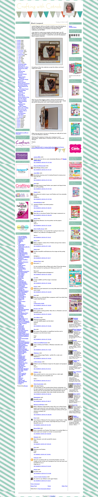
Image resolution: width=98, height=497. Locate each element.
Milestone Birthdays (23, 309)
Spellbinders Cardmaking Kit (22, 359)
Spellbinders (21, 357)
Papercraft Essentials (21, 326)
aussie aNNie (37, 157)
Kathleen (36, 372)
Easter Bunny (21, 65)
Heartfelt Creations (23, 290)
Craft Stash (21, 255)
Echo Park (21, 280)
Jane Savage (37, 211)
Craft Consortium (23, 253)
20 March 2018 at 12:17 (42, 258)
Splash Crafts (22, 360)
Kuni (35, 447)
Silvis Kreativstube (38, 384)
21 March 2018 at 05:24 (42, 444)
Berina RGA (37, 428)
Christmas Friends (75, 319)
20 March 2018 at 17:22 (42, 349)
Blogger (26, 385)
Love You (75, 404)
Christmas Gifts (22, 64)
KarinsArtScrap (38, 202)
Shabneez (36, 353)
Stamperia (21, 361)
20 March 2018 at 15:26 (42, 326)
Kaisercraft (21, 299)
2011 (18, 127)
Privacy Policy (72, 27)
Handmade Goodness (24, 83)
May (19, 60)
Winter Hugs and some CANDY (77, 330)
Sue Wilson (21, 365)
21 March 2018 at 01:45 (42, 424)
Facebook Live (22, 281)
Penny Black (21, 329)
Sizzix (20, 354)
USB (19, 376)
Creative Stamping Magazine (23, 262)
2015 (19, 121)
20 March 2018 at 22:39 (43, 414)
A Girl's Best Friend (23, 88)
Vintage (20, 379)
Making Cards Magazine (21, 77)
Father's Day (21, 285)
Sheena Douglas (22, 349)
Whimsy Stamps (22, 381)
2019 (19, 47)
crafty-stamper (38, 361)
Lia (34, 277)
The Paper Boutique (23, 368)
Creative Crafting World (49, 147)
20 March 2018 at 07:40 (43, 180)
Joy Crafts (21, 297)
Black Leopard (22, 82)
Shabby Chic (21, 346)
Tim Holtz (20, 371)
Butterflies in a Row (23, 67)
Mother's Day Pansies (21, 104)
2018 (19, 48)
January (20, 117)
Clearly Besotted (22, 252)
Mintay (20, 311)
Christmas (21, 250)
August (20, 55)
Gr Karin (36, 206)
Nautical (20, 315)
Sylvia (35, 249)
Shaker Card (21, 347)
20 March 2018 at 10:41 (42, 237)
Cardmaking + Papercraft (21, 245)
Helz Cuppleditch (22, 292)
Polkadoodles (21, 332)
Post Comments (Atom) (44, 488)
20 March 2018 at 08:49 (43, 215)
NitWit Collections (23, 318)
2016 (19, 120)
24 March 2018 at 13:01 (42, 480)
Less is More (21, 301)
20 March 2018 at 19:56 (42, 358)
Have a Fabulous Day (77, 372)
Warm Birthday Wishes (22, 91)
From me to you (22, 109)
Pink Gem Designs (23, 330)
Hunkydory (21, 295)
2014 (19, 123)
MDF (19, 302)
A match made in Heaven (22, 111)
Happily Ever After (23, 68)
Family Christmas (22, 284)
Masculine (21, 308)
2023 (19, 41)
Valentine (20, 378)
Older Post (64, 486)
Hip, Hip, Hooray (22, 98)
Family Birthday (22, 282)
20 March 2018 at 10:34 (42, 225)
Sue (35, 329)
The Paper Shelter (23, 369)
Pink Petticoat (22, 331)
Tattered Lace (22, 366)
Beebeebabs (37, 397)
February (20, 116)
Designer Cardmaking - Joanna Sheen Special (22, 268)
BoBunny (20, 241)
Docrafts (20, 277)
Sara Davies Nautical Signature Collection (23, 342)
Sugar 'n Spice (76, 393)
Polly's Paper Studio (23, 333)
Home (49, 486)
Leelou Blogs (52, 495)
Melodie (36, 437)
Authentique (21, 238)
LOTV (19, 300)
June (19, 58)
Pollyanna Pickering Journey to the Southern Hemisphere (44, 148)
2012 (19, 125)
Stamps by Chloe (22, 362)
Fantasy (75, 350)
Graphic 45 (21, 289)
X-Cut (20, 383)
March (20, 62)
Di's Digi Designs (22, 272)
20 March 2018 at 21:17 (42, 380)
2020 (19, 46)
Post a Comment (35, 483)
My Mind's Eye (22, 314)
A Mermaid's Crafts (39, 303)
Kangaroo (20, 72)
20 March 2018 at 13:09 (42, 292)
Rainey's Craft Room (39, 404)
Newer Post (34, 486)
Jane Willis (36, 173)
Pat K (35, 418)
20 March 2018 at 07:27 (43, 169)
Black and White (22, 99)
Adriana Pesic (37, 261)
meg (35, 183)
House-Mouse (22, 294)
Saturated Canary (23, 345)
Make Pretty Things (23, 79)
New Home (21, 317)
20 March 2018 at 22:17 (42, 401)
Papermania (21, 328)
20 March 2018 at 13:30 (42, 305)
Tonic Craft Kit (22, 373)
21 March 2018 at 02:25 (42, 433)
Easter (20, 279)
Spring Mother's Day (23, 97)
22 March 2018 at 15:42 (42, 466)
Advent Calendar (22, 237)
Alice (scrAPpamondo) (40, 165)
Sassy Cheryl (21, 344)
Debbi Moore (21, 265)
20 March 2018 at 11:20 (42, 246)
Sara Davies (21, 340)
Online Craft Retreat (23, 321)
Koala (19, 69)
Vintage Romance (76, 416)
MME (19, 303)
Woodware (21, 382)
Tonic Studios (22, 374)
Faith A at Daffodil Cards (40, 342)
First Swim (21, 114)
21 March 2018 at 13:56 (42, 454)
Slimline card (21, 355)
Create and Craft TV (39, 147)
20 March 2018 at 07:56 (43, 199)
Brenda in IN (37, 308)
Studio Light (21, 364)
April (19, 61)
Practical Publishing (23, 336)
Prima (19, 337)
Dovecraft (21, 278)
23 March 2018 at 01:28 (42, 473)
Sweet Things (21, 92)
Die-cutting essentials (21, 275)
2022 (19, 43)
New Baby (21, 316)
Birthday (20, 239)
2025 (19, 40)
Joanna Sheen (22, 296)
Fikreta (35, 469)
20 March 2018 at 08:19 (42, 208)
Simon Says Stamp (23, 350)
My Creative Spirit (23, 313)
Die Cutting (21, 273)
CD (19, 243)
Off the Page (21, 320)
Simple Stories (22, 351)
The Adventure (22, 113)
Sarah (35, 240)
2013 (19, 124)
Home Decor (21, 293)
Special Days (21, 71)
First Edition (21, 286)
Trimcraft (20, 375)
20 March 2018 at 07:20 (43, 162)
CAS (19, 242)
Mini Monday (22, 310)
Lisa (35, 295)
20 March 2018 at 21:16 (42, 368)
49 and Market (22, 236)
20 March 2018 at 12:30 (42, 274)
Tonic (19, 372)
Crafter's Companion (23, 256)
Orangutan (21, 80)
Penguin (20, 75)
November (21, 51)
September (21, 54)
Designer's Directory (23, 271)
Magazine (21, 304)
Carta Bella (21, 249)
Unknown (36, 457)
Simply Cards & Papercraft (22, 353)
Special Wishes (77, 383)
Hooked (75, 340)
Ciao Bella (21, 251)
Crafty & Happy (22, 106)
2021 (19, 44)
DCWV (20, 264)
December (21, 50)
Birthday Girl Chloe (76, 361)
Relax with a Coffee (23, 107)
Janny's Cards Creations (40, 476)
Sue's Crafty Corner (39, 228)
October (20, 53)
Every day (20, 94)
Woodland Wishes (22, 85)
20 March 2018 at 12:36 (42, 283)
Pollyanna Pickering (23, 335)
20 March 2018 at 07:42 (43, 188)
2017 (19, 118)
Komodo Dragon (22, 74)
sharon (35, 218)
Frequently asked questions (22, 288)
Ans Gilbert (37, 317)
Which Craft (21, 380)
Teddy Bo (20, 367)
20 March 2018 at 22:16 (42, 394)
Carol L (36, 286)
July (19, 57)
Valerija (35, 192)
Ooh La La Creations (23, 322)
